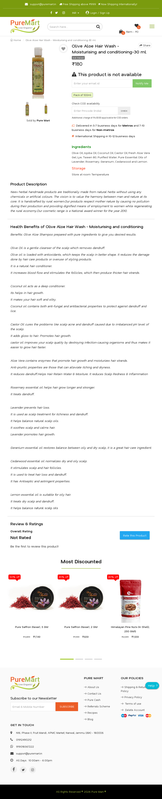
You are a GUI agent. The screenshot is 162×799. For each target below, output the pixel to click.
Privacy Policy (131, 697)
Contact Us (92, 693)
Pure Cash (92, 699)
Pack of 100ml (82, 95)
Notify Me (142, 83)
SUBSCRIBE (67, 706)
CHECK (124, 110)
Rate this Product (134, 535)
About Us (91, 687)
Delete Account (133, 709)
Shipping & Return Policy (134, 689)
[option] (38, 71)
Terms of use (131, 703)
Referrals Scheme (97, 706)
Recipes (90, 712)
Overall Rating (21, 531)
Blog (88, 719)
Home (15, 40)
